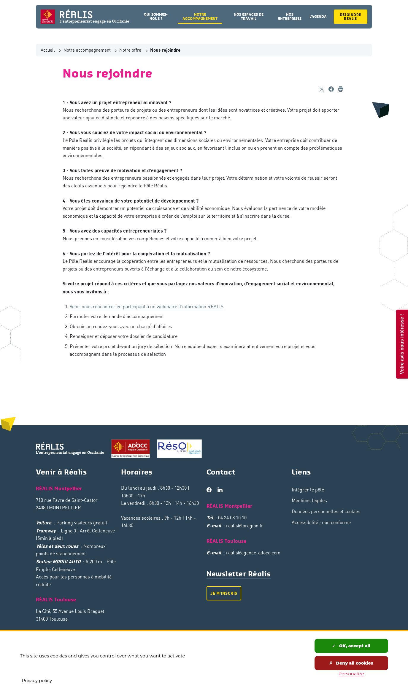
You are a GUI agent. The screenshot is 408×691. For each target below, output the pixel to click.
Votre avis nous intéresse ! (401, 344)
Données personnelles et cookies (326, 511)
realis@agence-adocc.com (253, 553)
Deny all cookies (351, 663)
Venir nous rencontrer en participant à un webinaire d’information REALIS (146, 306)
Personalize (351, 673)
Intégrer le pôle (308, 490)
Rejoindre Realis (350, 16)
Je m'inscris (223, 593)
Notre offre (130, 50)
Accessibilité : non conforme (321, 522)
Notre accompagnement (87, 50)
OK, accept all (351, 646)
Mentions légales (309, 500)
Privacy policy (37, 680)
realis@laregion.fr (244, 526)
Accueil (48, 50)
